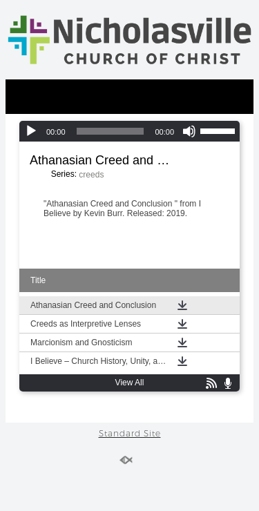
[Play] (31, 131)
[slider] (110, 131)
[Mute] (189, 131)
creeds (91, 175)
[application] (129, 131)
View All (129, 382)
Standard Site (130, 433)
